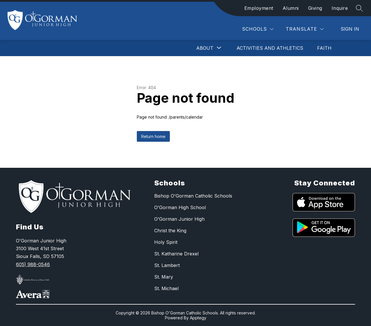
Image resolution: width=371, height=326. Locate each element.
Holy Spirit (165, 242)
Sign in (350, 29)
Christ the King (170, 230)
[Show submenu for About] (204, 48)
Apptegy (198, 317)
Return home (153, 136)
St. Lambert (167, 265)
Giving (315, 8)
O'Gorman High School (180, 207)
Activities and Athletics (270, 48)
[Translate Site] (304, 29)
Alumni (291, 8)
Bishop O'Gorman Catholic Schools (193, 196)
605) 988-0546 (33, 264)
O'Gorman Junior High (179, 219)
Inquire (340, 8)
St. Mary (163, 277)
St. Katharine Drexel (176, 254)
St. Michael (166, 288)
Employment (258, 8)
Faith (324, 48)
